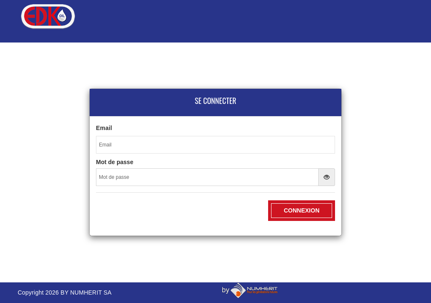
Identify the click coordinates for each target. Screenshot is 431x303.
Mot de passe (114, 162)
